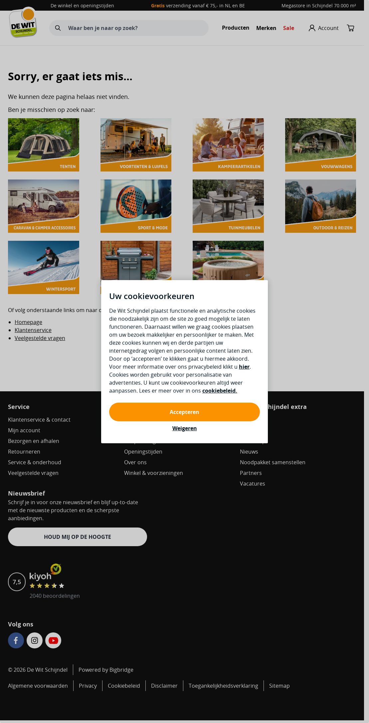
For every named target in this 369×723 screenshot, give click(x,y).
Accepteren (184, 412)
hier (244, 366)
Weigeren (184, 428)
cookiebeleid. (219, 390)
